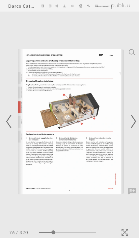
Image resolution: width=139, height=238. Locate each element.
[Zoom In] (88, 6)
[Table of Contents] (42, 6)
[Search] (132, 52)
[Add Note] (132, 191)
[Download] (64, 6)
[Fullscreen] (124, 232)
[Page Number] (12, 232)
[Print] (80, 6)
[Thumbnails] (50, 6)
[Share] (56, 6)
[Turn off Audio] (72, 6)
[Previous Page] (10, 121)
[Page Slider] (67, 232)
